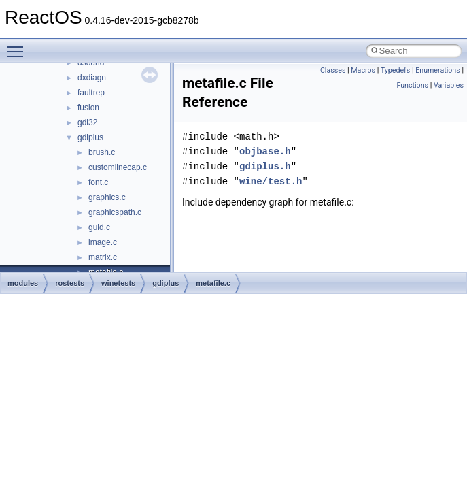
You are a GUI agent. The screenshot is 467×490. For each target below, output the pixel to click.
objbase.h (265, 151)
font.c (98, 182)
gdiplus (90, 137)
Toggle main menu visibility (18, 45)
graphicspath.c (114, 212)
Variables (449, 85)
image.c (102, 242)
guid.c (99, 227)
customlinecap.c (117, 167)
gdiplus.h (265, 166)
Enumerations (437, 70)
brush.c (101, 152)
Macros (363, 70)
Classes (332, 70)
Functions (412, 85)
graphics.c (107, 197)
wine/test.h (270, 181)
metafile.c (213, 283)
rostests (69, 283)
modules (22, 283)
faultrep (91, 92)
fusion (88, 107)
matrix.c (102, 257)
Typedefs (396, 70)
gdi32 (87, 122)
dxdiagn (91, 77)
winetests (118, 283)
